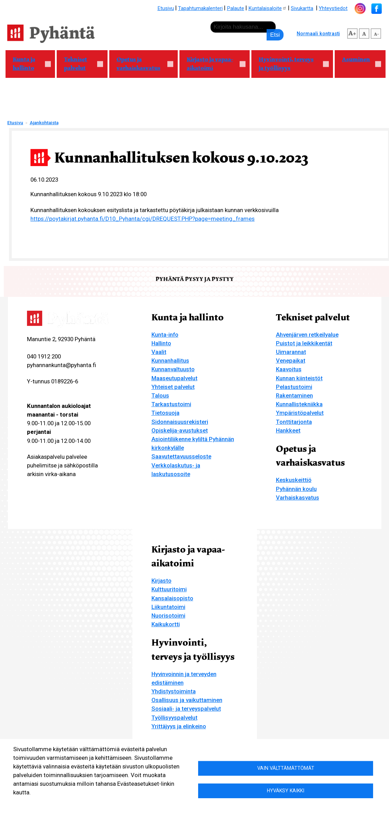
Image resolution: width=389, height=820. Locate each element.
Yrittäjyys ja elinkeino (178, 726)
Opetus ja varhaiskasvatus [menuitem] (141, 64)
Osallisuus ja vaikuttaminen (186, 699)
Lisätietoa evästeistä (36, 803)
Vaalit (158, 351)
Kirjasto (161, 580)
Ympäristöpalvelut (300, 412)
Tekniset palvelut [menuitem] (80, 64)
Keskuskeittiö (294, 479)
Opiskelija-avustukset (179, 430)
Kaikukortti (165, 624)
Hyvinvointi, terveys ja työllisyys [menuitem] (290, 64)
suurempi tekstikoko (352, 32)
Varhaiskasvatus (297, 497)
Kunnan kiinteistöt (299, 378)
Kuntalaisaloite (267, 8)
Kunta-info (164, 334)
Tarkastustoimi (171, 404)
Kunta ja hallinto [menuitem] (28, 64)
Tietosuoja (165, 412)
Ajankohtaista (44, 122)
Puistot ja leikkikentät (304, 343)
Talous (160, 395)
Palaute (235, 8)
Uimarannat (291, 351)
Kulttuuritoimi (169, 589)
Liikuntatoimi (168, 606)
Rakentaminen (294, 395)
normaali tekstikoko (364, 32)
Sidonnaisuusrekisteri (179, 421)
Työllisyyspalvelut (174, 717)
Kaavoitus (289, 369)
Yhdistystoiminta (173, 691)
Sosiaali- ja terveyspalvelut (186, 708)
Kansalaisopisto (172, 598)
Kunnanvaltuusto (173, 369)
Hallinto (161, 343)
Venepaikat (290, 360)
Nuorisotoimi (168, 615)
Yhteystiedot (333, 8)
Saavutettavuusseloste (181, 456)
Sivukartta (302, 8)
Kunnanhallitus (170, 360)
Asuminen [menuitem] (358, 62)
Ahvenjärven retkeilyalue (307, 334)
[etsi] (243, 27)
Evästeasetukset (85, 803)
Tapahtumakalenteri (200, 8)
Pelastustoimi (294, 386)
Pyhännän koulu (296, 488)
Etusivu (165, 8)
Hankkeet (288, 430)
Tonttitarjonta (294, 421)
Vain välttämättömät (285, 768)
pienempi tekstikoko (376, 32)
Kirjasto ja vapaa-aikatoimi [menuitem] (212, 64)
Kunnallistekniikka (299, 404)
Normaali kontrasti (318, 33)
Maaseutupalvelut (174, 378)
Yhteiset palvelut (173, 386)
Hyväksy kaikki (285, 790)
